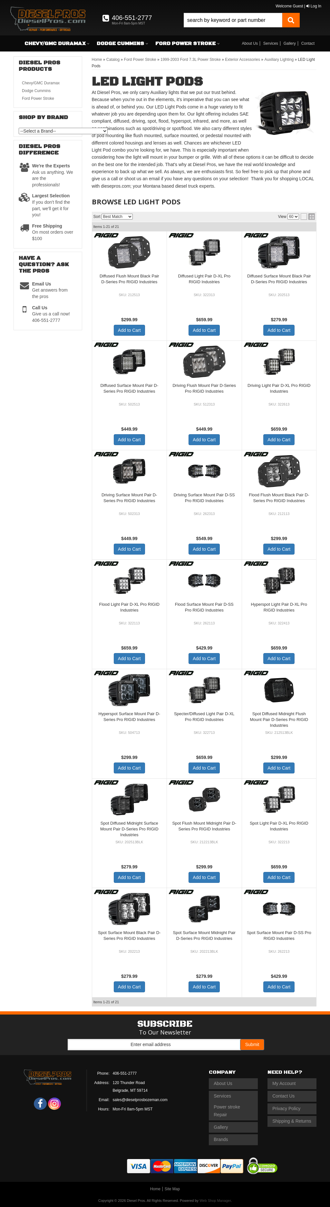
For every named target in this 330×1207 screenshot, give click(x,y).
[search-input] (233, 20)
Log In (313, 6)
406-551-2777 (125, 1073)
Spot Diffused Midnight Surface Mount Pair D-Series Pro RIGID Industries (129, 829)
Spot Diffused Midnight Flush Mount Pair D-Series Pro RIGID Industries (279, 719)
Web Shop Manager (215, 1200)
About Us (250, 43)
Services (270, 43)
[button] (242, 20)
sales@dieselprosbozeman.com (140, 1100)
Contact (308, 43)
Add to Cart (129, 330)
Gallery (290, 43)
